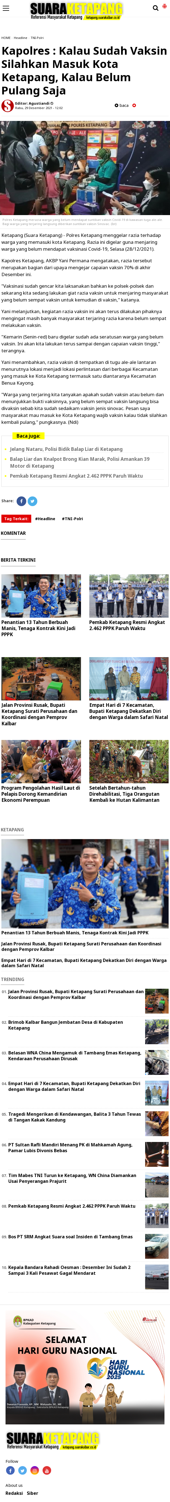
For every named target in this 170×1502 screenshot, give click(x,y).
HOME (6, 38)
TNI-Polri (37, 38)
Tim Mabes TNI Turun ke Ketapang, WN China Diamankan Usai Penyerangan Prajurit (72, 1178)
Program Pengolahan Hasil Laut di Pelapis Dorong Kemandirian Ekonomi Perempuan (40, 794)
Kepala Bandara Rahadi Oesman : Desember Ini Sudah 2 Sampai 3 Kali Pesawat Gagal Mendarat (69, 1270)
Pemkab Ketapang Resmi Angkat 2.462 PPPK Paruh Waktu (76, 476)
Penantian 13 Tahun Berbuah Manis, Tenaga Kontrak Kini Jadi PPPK (38, 628)
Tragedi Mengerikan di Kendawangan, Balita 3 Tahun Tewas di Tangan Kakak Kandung (74, 1117)
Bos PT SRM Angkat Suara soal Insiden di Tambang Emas (70, 1237)
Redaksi (14, 1493)
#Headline (45, 518)
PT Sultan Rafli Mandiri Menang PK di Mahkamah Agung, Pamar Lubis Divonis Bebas (70, 1148)
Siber (32, 1493)
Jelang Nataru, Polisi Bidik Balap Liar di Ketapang (66, 449)
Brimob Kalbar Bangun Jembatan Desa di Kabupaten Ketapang (65, 1025)
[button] (164, 4)
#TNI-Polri (72, 518)
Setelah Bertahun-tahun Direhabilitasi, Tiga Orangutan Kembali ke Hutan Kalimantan (124, 794)
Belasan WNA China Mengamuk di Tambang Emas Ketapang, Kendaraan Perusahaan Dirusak (75, 1056)
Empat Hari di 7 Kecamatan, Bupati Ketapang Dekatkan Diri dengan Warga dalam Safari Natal (128, 711)
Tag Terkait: (16, 518)
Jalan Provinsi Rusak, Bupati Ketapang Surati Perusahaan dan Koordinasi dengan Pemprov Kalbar (39, 714)
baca (122, 105)
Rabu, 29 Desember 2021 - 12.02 (38, 108)
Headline (20, 38)
